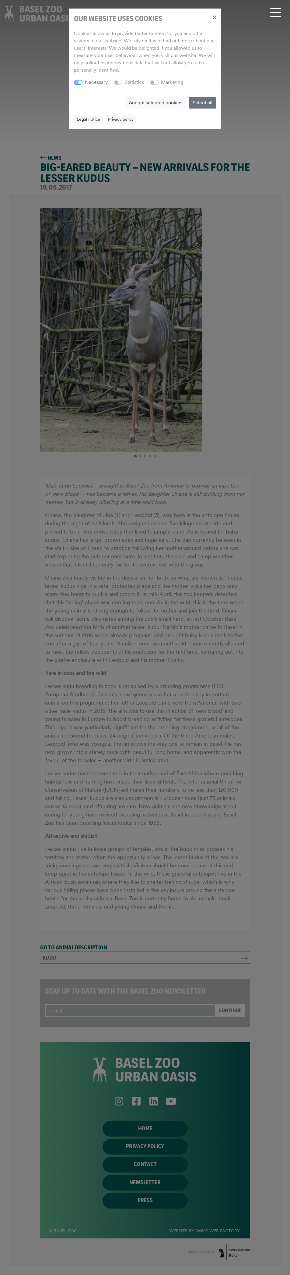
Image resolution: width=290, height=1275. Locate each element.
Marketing (172, 82)
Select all (202, 102)
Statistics (134, 82)
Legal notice (88, 119)
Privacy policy (121, 119)
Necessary (96, 82)
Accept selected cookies (155, 102)
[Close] (214, 17)
